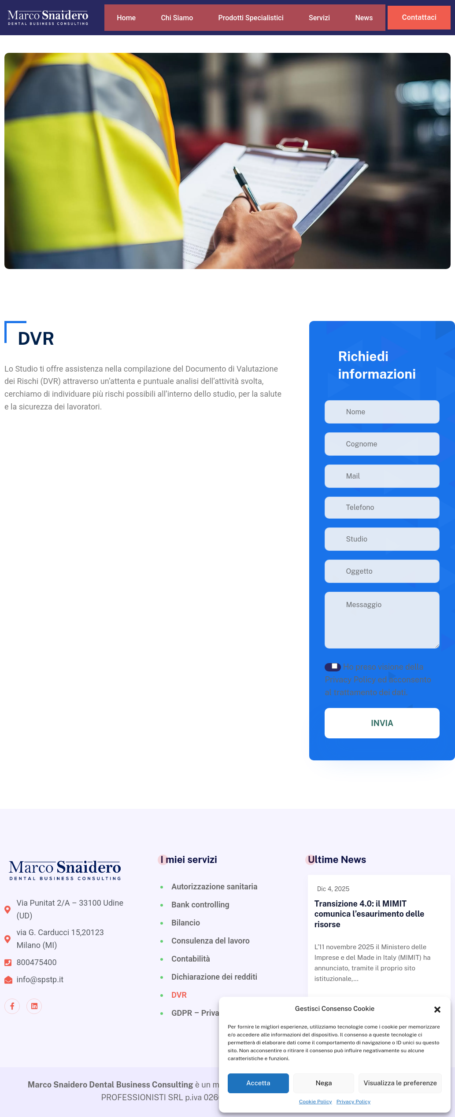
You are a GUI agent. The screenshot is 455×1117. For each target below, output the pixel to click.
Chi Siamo (178, 24)
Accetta (258, 1083)
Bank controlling (200, 904)
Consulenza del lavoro (210, 940)
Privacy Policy (353, 1102)
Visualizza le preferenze (400, 1083)
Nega (323, 1083)
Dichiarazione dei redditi (214, 976)
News (372, 24)
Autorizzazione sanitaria (214, 886)
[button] (437, 1008)
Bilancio (185, 922)
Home (126, 24)
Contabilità (190, 958)
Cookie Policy (315, 1102)
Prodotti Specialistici (255, 24)
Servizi (327, 24)
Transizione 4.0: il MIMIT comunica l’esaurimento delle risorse (369, 914)
